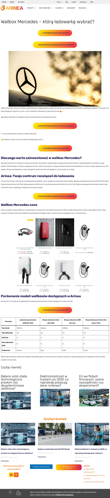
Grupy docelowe (45, 8)
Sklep (91, 2)
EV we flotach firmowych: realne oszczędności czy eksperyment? (91, 380)
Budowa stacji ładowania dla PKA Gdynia (54, 449)
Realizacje (82, 8)
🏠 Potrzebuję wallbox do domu (55, 33)
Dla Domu (21, 2)
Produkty (31, 8)
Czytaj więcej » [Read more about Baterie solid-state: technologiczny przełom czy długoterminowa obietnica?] (5, 461)
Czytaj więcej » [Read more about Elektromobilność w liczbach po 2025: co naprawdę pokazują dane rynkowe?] (79, 461)
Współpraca (83, 2)
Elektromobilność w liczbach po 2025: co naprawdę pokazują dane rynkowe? (54, 380)
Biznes (12, 2)
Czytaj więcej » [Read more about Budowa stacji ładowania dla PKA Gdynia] (42, 457)
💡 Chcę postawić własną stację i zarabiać (55, 45)
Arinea (4, 2)
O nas (59, 2)
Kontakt (74, 2)
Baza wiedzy (71, 8)
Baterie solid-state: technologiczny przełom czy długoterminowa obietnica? (14, 382)
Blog (67, 2)
